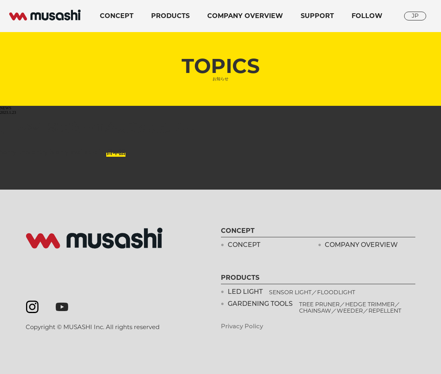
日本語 (115, 152)
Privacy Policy (242, 327)
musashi (45, 15)
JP (415, 15)
